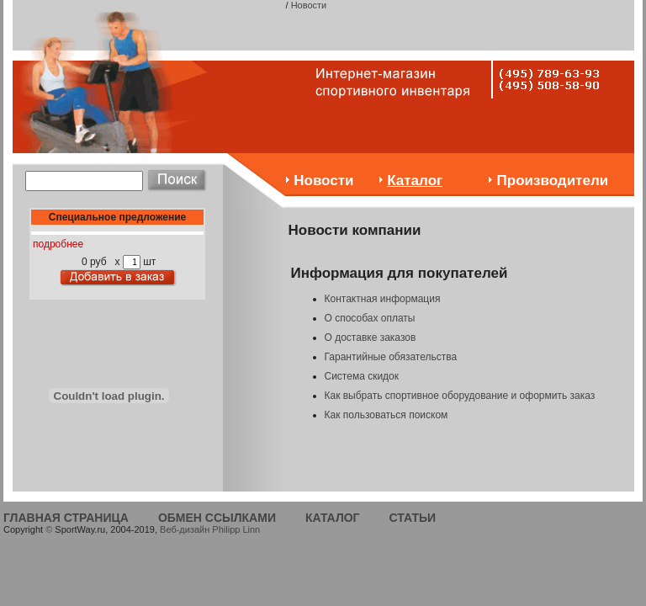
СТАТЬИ (413, 517)
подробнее (58, 244)
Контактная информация (383, 299)
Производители (553, 181)
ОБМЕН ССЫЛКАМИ (217, 517)
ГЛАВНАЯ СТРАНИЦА (66, 517)
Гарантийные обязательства (391, 357)
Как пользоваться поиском (386, 415)
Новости (309, 5)
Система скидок (362, 376)
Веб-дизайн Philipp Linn (210, 529)
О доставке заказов (370, 337)
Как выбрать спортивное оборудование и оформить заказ (460, 395)
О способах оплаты (370, 318)
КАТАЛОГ (332, 517)
